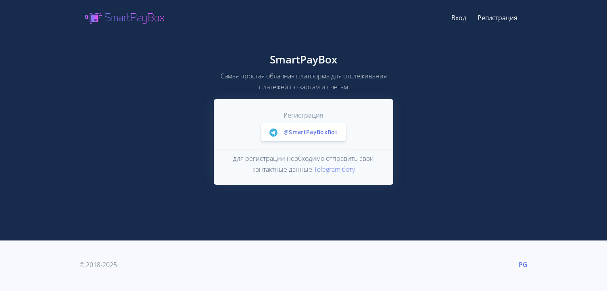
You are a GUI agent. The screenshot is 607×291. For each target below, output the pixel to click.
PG (523, 264)
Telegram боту (334, 169)
